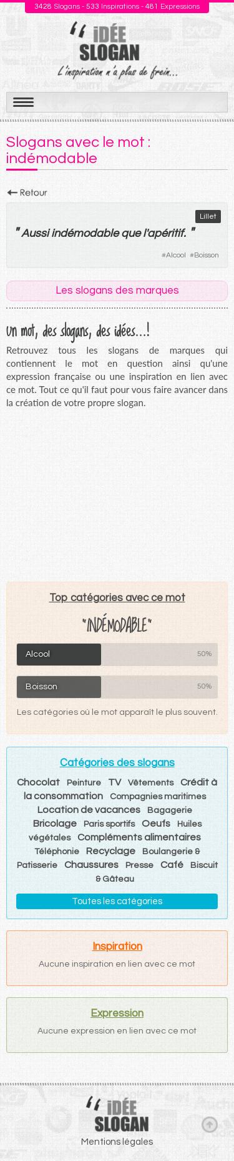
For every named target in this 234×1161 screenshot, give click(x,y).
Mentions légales (117, 1142)
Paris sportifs (109, 824)
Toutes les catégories (117, 901)
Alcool (176, 255)
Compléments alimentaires (139, 837)
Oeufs (156, 824)
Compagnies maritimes (158, 796)
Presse (139, 865)
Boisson (206, 255)
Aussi (35, 233)
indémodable (85, 233)
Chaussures (91, 865)
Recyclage (110, 851)
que (130, 233)
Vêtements (150, 783)
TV (114, 782)
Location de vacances (88, 810)
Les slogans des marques (117, 290)
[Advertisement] (117, 495)
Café (171, 865)
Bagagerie (169, 810)
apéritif (165, 233)
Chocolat (38, 782)
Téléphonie (56, 851)
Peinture (84, 783)
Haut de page (210, 1124)
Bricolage (55, 824)
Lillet (208, 216)
